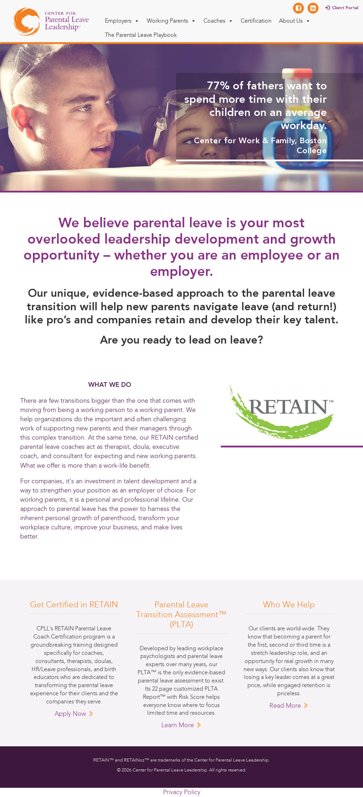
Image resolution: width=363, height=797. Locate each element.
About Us (295, 20)
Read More (288, 705)
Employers (122, 20)
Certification (256, 20)
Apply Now (74, 714)
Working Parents (171, 20)
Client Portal (345, 8)
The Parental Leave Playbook (141, 35)
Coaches (218, 20)
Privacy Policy (181, 792)
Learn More (181, 725)
